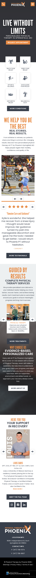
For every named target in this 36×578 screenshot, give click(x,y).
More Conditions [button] (18, 108)
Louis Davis (18, 463)
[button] (3, 4)
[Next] (21, 199)
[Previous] (15, 199)
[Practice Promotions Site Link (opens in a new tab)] (7, 573)
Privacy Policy (16, 565)
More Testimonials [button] (18, 255)
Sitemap (6, 565)
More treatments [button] (18, 341)
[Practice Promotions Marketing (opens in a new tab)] (19, 573)
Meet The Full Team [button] (18, 497)
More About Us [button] (18, 388)
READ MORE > (18, 489)
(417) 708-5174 (19, 550)
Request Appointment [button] (18, 42)
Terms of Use (27, 565)
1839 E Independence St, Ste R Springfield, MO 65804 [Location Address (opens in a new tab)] (18, 542)
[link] (10, 63)
